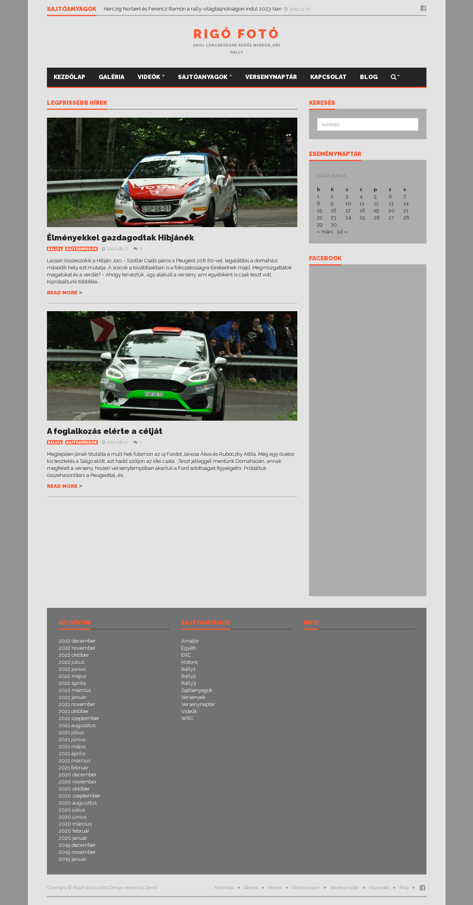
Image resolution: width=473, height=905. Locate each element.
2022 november (77, 648)
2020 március (75, 824)
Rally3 (55, 249)
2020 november (78, 782)
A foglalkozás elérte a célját (104, 431)
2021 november (77, 704)
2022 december (77, 641)
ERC (186, 655)
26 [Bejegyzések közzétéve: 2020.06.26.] (377, 217)
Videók (149, 77)
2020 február (74, 831)
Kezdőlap (69, 77)
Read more (62, 292)
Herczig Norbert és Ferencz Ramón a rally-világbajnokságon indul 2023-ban (193, 9)
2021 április (72, 753)
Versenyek (193, 697)
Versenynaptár (271, 77)
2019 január (72, 859)
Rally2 (188, 676)
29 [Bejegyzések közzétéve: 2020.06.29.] (320, 225)
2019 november (77, 852)
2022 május (72, 676)
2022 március (75, 690)
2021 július (71, 732)
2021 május (72, 746)
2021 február (73, 768)
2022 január (72, 697)
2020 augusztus (78, 803)
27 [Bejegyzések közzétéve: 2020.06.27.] (391, 217)
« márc (325, 232)
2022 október (74, 655)
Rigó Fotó (236, 34)
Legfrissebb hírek (77, 103)
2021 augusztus (77, 725)
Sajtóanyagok (203, 77)
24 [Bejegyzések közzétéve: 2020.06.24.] (348, 217)
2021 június (72, 739)
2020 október (74, 789)
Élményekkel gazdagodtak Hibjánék (120, 237)
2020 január (73, 838)
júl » (342, 232)
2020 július (72, 810)
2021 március (74, 760)
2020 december (78, 775)
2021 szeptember (79, 718)
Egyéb (188, 648)
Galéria (111, 77)
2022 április (72, 683)
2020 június (72, 817)
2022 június (72, 669)
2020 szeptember (80, 796)
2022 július (71, 662)
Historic (189, 662)
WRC (187, 718)
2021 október (74, 711)
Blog (369, 77)
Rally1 (188, 669)
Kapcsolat (328, 77)
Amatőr (190, 641)
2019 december (77, 845)
